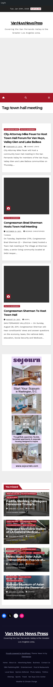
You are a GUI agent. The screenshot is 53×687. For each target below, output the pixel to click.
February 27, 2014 (14, 147)
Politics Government (27, 129)
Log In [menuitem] (3, 3)
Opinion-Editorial (22, 672)
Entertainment (12, 577)
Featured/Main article (28, 521)
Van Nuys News (12, 497)
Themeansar (26, 657)
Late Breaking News (11, 129)
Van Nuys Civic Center (37, 677)
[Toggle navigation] (49, 98)
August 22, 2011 (13, 319)
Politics (45, 672)
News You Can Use (13, 493)
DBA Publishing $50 (11, 667)
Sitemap (11, 677)
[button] (26, 98)
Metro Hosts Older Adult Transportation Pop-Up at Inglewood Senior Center (24, 560)
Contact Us (45, 663)
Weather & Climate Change (26, 681)
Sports (18, 677)
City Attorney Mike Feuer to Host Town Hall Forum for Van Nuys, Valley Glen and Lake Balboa (25, 138)
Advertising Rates (24, 663)
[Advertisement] (26, 65)
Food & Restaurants (41, 667)
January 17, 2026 (16, 508)
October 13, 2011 (14, 231)
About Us (12, 663)
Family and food (12, 521)
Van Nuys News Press (26, 23)
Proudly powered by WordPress (18, 653)
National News (12, 553)
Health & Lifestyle (13, 549)
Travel (24, 677)
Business (36, 663)
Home (5, 663)
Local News (9, 672)
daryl (26, 319)
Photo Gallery (35, 672)
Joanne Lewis (31, 147)
